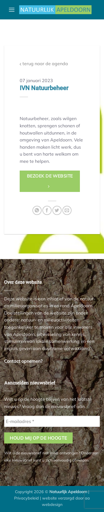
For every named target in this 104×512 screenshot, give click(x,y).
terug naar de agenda (44, 63)
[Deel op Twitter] (57, 210)
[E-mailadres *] (52, 421)
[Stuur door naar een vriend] (67, 210)
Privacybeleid (26, 498)
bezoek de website (50, 181)
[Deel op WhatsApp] (37, 210)
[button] (11, 9)
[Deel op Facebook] (47, 210)
